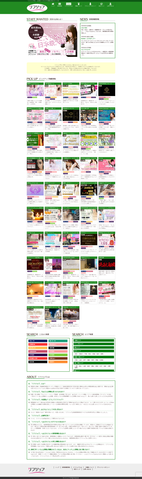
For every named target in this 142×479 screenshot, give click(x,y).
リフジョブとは (68, 5)
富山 (80, 366)
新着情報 (59, 5)
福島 (88, 360)
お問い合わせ (110, 5)
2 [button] (48, 60)
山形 (80, 360)
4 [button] (53, 60)
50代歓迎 (31, 365)
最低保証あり (52, 344)
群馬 (101, 354)
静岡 (76, 367)
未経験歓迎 (52, 365)
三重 (76, 366)
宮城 (76, 360)
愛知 (92, 366)
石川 (100, 366)
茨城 (93, 354)
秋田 (92, 360)
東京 (76, 354)
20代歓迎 (51, 351)
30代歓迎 (31, 355)
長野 (109, 366)
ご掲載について (89, 467)
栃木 (97, 354)
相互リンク (101, 5)
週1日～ (51, 369)
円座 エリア (77, 347)
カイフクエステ (85, 49)
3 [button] (51, 60)
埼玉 (89, 354)
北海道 (101, 360)
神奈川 (81, 354)
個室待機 (51, 348)
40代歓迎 (51, 355)
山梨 (84, 366)
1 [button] (45, 60)
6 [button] (59, 60)
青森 (96, 360)
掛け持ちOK (32, 348)
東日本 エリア (77, 351)
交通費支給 (32, 344)
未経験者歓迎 (32, 351)
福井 (104, 366)
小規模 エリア (77, 340)
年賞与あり (52, 358)
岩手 (84, 360)
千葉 (85, 354)
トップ (53, 5)
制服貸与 (51, 362)
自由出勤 (31, 362)
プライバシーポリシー (90, 5)
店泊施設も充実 (33, 358)
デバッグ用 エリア (78, 344)
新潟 (96, 366)
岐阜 (88, 366)
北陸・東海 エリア (78, 363)
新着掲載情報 (66, 467)
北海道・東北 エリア (79, 357)
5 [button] (56, 60)
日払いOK (31, 341)
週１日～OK (52, 341)
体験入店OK (32, 369)
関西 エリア (77, 370)
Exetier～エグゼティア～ (88, 38)
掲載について (78, 5)
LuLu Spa (84, 27)
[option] (52, 40)
